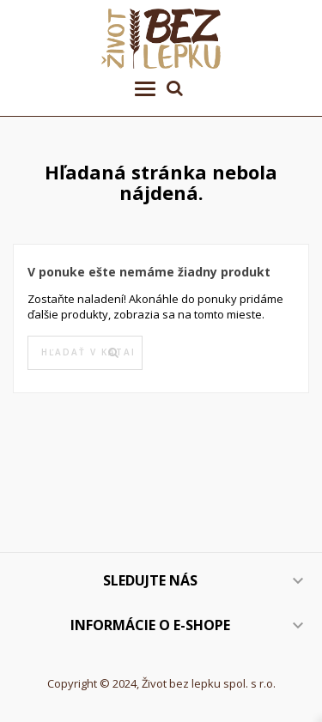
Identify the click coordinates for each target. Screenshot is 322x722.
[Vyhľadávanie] (85, 353)
